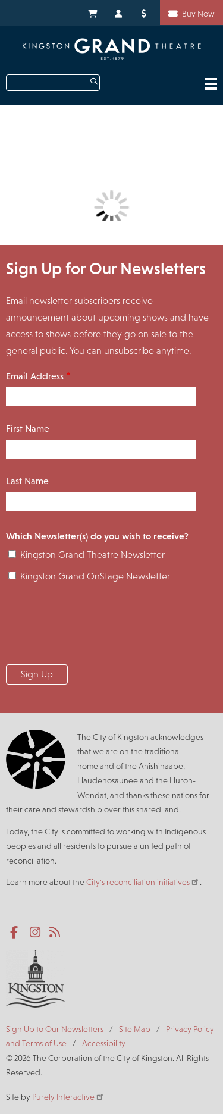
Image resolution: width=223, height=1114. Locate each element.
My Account (118, 12)
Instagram (36, 932)
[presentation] (96, 627)
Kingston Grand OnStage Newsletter (95, 576)
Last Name (27, 481)
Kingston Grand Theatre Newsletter (92, 555)
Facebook (16, 932)
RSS (55, 932)
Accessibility (103, 1043)
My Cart (92, 12)
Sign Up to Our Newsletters (54, 1029)
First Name (27, 428)
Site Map (134, 1029)
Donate (145, 12)
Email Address (35, 376)
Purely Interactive (68, 1097)
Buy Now (198, 13)
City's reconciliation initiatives (143, 882)
